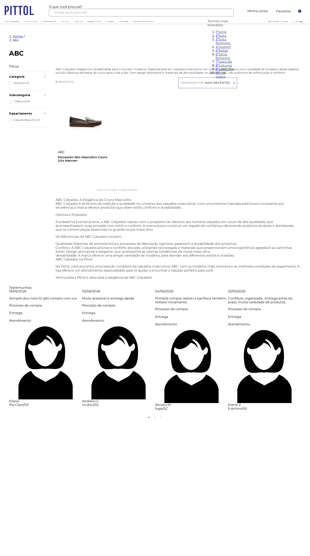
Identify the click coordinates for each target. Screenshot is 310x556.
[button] (29, 113)
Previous (6, 352)
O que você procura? (65, 7)
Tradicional (22, 101)
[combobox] (141, 10)
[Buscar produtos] (227, 12)
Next (304, 352)
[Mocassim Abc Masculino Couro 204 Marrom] (85, 134)
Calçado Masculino (27, 120)
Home (18, 36)
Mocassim (21, 83)
